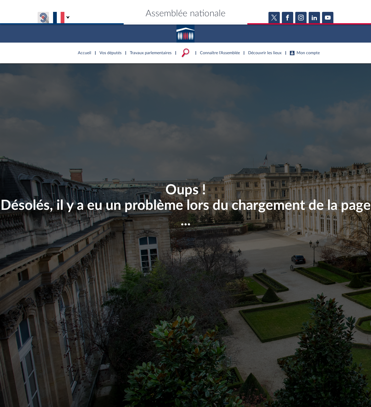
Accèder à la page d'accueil (185, 32)
